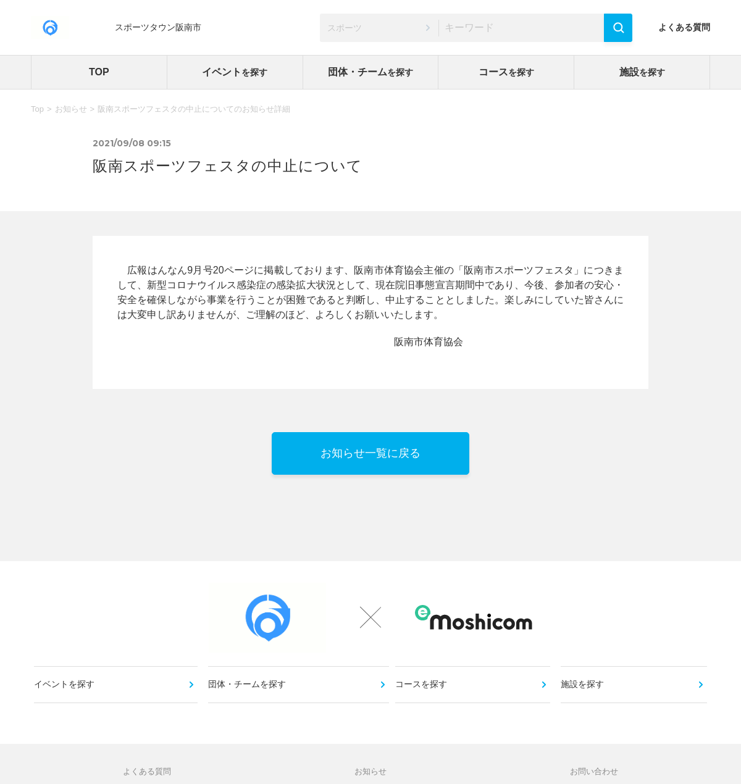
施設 (642, 72)
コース (506, 72)
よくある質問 (684, 27)
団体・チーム (370, 72)
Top (37, 109)
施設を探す (583, 696)
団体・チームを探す (248, 696)
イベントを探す (67, 696)
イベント (234, 72)
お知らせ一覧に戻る (370, 453)
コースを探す (424, 696)
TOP (99, 72)
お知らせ (71, 109)
